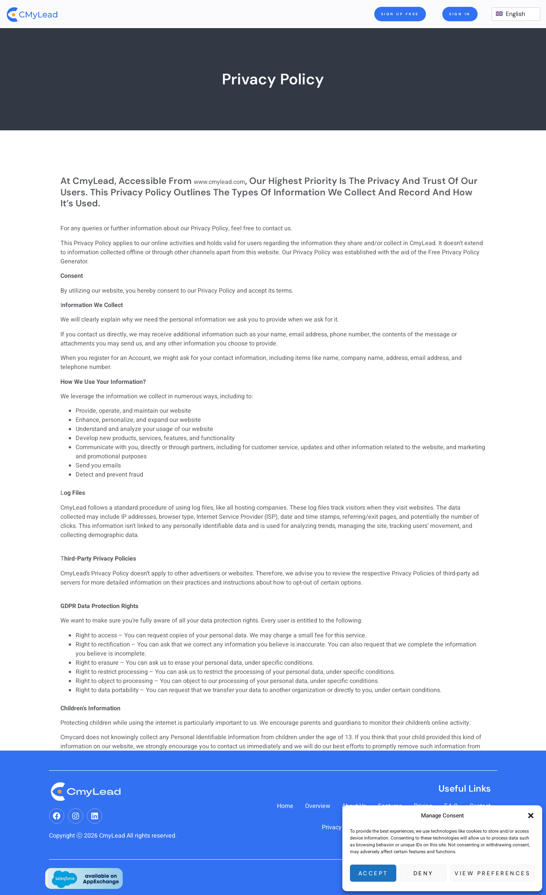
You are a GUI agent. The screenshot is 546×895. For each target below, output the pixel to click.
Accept (373, 873)
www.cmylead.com (219, 182)
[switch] (516, 14)
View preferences (492, 873)
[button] (531, 815)
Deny (423, 873)
